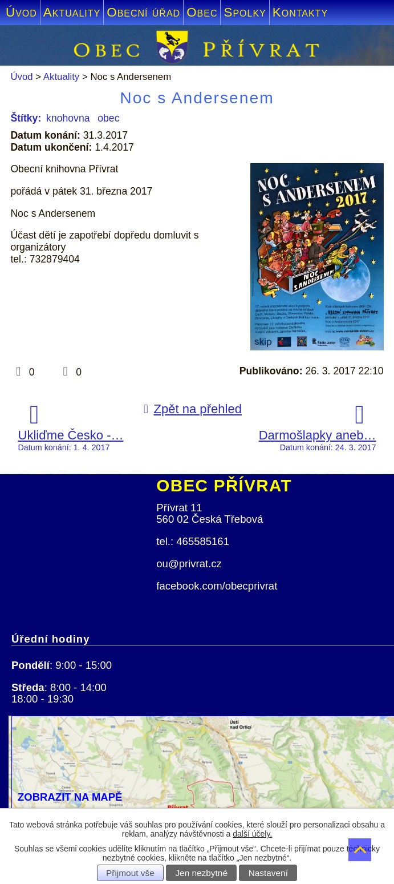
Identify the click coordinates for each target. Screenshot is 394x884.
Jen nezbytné (201, 873)
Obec (201, 12)
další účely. (252, 833)
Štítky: (25, 118)
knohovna (68, 118)
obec (108, 118)
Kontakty (300, 12)
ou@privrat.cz (189, 564)
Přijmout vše (130, 873)
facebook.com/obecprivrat (216, 586)
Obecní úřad (143, 12)
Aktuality (71, 12)
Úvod (21, 12)
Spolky (245, 12)
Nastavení (268, 873)
